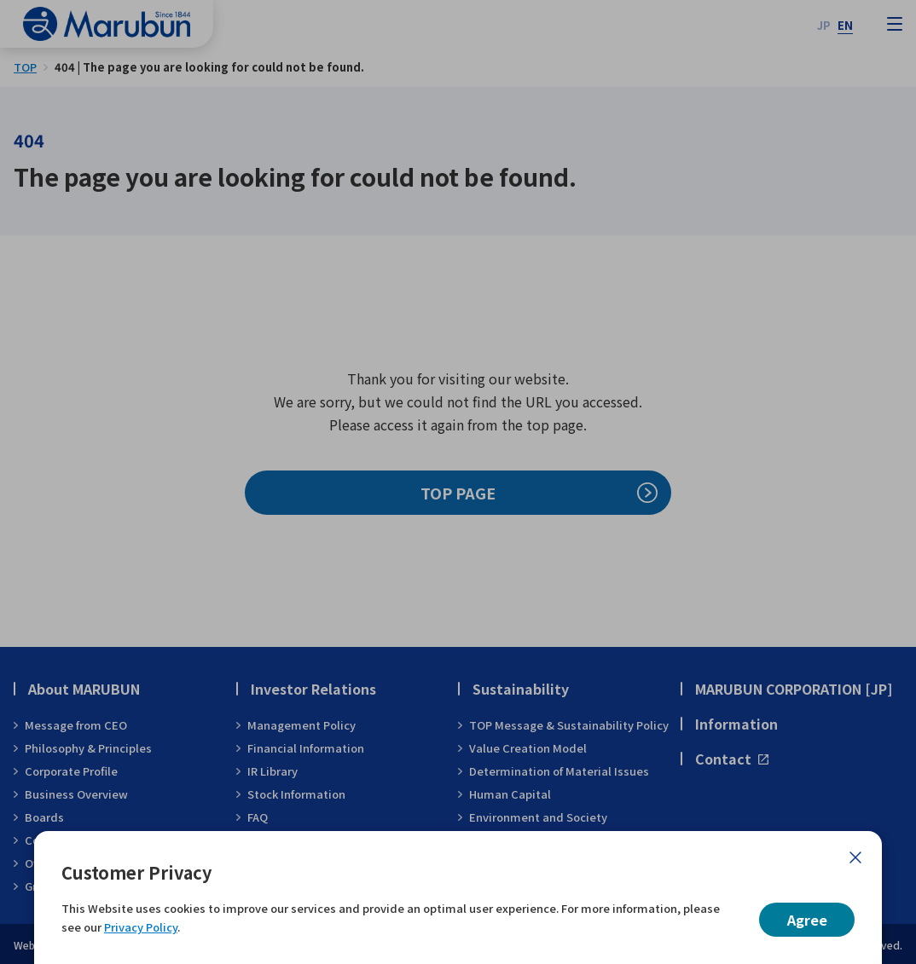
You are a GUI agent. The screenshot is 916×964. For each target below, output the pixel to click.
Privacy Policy (140, 927)
